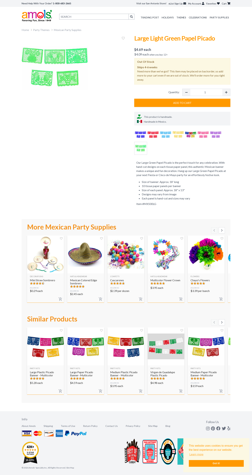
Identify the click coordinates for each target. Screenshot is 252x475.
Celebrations (198, 17)
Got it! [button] (216, 463)
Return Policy (90, 425)
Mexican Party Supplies (67, 29)
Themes (181, 17)
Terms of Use (68, 425)
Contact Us (111, 425)
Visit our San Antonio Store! (151, 3)
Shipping (48, 425)
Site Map (153, 425)
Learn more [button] (196, 454)
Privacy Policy (133, 425)
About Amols (29, 425)
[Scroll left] (214, 230)
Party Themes (41, 29)
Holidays (168, 17)
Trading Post (150, 17)
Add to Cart (182, 102)
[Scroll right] (222, 230)
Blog (167, 425)
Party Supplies (219, 17)
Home (25, 29)
